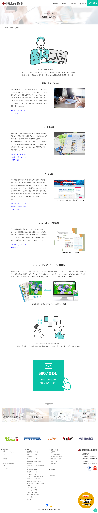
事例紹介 (64, 4)
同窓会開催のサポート (32, 452)
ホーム (46, 4)
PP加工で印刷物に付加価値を (34, 481)
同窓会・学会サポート (18, 157)
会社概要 (53, 452)
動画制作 (5, 459)
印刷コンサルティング (18, 110)
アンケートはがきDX (32, 492)
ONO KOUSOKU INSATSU (48, 509)
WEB (4, 456)
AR (12, 250)
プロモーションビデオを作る (34, 479)
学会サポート (30, 456)
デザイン (14, 113)
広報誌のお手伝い (31, 487)
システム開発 (30, 497)
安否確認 (52, 475)
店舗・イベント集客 (32, 459)
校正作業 (29, 499)
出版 (4, 466)
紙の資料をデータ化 (32, 469)
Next (94, 414)
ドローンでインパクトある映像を (35, 476)
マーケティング (7, 461)
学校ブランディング (32, 454)
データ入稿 (53, 463)
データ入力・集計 (31, 474)
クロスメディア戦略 (32, 490)
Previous (4, 414)
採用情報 (73, 4)
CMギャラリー (54, 461)
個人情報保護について (56, 456)
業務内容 (55, 4)
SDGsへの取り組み (55, 454)
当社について (82, 4)
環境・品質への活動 (56, 459)
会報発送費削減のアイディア (34, 494)
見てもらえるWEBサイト (33, 472)
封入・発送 (15, 160)
